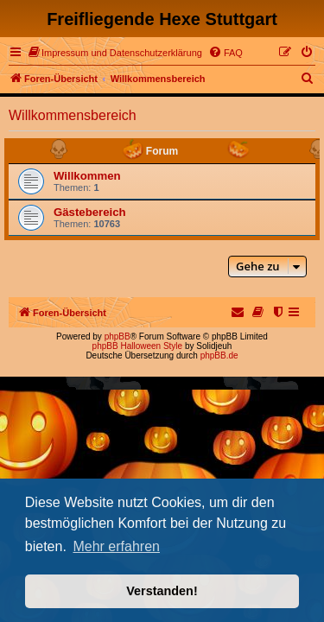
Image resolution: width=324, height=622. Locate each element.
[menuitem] (115, 52)
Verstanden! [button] (161, 591)
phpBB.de (219, 355)
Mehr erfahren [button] (116, 546)
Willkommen (87, 175)
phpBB (117, 336)
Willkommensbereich (73, 115)
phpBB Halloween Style (137, 346)
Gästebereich (90, 212)
